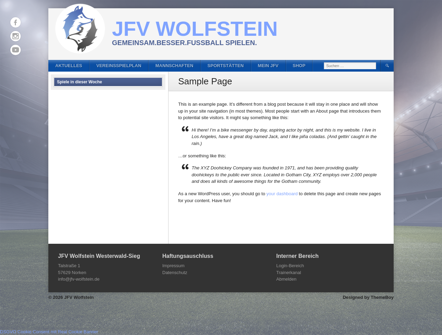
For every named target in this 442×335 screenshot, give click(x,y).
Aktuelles (68, 65)
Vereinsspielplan (118, 65)
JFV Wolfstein (195, 28)
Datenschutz (174, 272)
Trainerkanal (288, 272)
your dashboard (282, 193)
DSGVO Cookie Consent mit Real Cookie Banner (49, 331)
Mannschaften (174, 65)
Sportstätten (226, 65)
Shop (299, 65)
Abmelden (286, 279)
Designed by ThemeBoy (368, 297)
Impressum (173, 265)
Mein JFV (268, 65)
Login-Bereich (290, 265)
